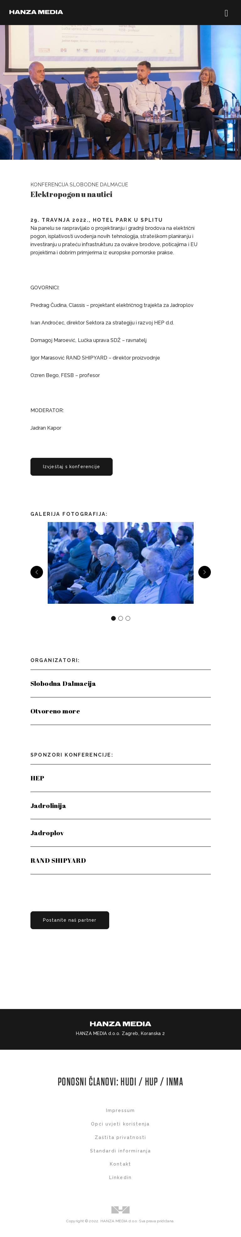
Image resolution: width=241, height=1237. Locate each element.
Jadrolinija (48, 805)
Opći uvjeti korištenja (120, 1123)
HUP (151, 1082)
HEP (37, 778)
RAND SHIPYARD (58, 860)
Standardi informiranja (120, 1150)
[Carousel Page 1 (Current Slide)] (113, 618)
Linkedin (120, 1177)
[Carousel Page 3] (128, 618)
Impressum (120, 1110)
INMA (174, 1082)
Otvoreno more (55, 710)
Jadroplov (47, 832)
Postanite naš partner (70, 920)
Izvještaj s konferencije (71, 466)
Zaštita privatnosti (120, 1137)
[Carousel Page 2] (120, 618)
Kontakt (120, 1164)
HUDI (129, 1082)
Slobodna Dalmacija (63, 683)
